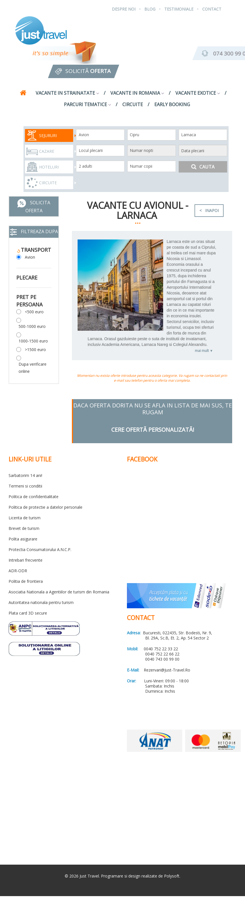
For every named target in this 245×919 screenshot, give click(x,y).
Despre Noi (123, 9)
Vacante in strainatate (67, 93)
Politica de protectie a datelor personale (45, 507)
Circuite (132, 104)
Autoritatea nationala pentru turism (41, 602)
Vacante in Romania (137, 93)
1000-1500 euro (33, 341)
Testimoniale (178, 9)
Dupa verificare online (32, 367)
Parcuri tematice (87, 104)
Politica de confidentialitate (33, 496)
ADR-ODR (18, 570)
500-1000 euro (32, 326)
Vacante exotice (197, 93)
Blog (149, 9)
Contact (211, 9)
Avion (30, 257)
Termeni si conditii (25, 486)
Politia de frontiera (26, 581)
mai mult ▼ (204, 350)
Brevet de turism (24, 528)
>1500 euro (35, 349)
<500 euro (34, 311)
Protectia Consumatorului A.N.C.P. (40, 549)
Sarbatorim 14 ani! (25, 475)
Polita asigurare (23, 539)
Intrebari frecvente (25, 560)
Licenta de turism (25, 517)
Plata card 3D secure (28, 613)
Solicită (88, 71)
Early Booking (172, 104)
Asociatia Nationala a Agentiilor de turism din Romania (59, 592)
